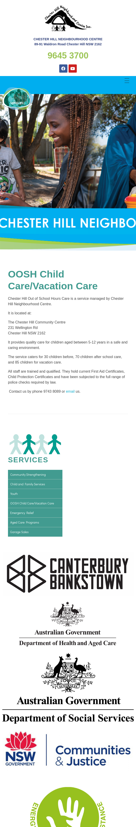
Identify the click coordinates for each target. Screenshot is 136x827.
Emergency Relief (22, 513)
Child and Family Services (27, 484)
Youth (14, 493)
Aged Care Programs (24, 522)
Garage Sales (19, 532)
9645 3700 (68, 55)
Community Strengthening (28, 474)
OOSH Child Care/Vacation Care (32, 503)
